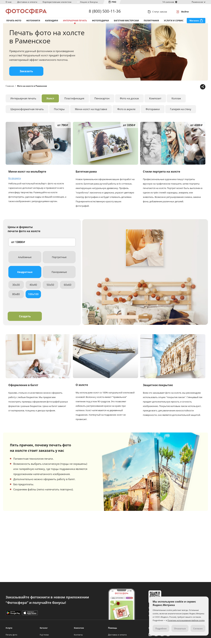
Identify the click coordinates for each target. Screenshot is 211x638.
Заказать (26, 73)
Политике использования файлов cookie (186, 620)
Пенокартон (102, 100)
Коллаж (176, 100)
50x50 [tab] (50, 287)
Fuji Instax (44, 634)
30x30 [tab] (16, 287)
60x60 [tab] (67, 287)
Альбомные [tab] (25, 259)
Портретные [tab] (59, 259)
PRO (114, 2)
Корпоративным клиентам (57, 2)
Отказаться (180, 628)
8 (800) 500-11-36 (105, 11)
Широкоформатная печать (27, 111)
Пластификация (74, 100)
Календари (51, 21)
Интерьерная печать (75, 21)
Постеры (59, 111)
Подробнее (161, 628)
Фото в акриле (126, 111)
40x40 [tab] (33, 287)
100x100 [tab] (33, 296)
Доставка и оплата (27, 2)
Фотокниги (33, 21)
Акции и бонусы (89, 2)
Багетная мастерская (126, 21)
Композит (155, 100)
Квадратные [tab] (24, 274)
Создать (25, 318)
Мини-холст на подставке (91, 111)
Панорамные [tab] (59, 274)
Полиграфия (151, 21)
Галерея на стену (180, 111)
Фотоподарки (100, 21)
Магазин (194, 21)
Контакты (78, 634)
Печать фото (13, 21)
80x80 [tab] (16, 296)
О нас (9, 2)
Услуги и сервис (174, 21)
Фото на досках (129, 100)
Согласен (198, 628)
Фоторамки (153, 111)
